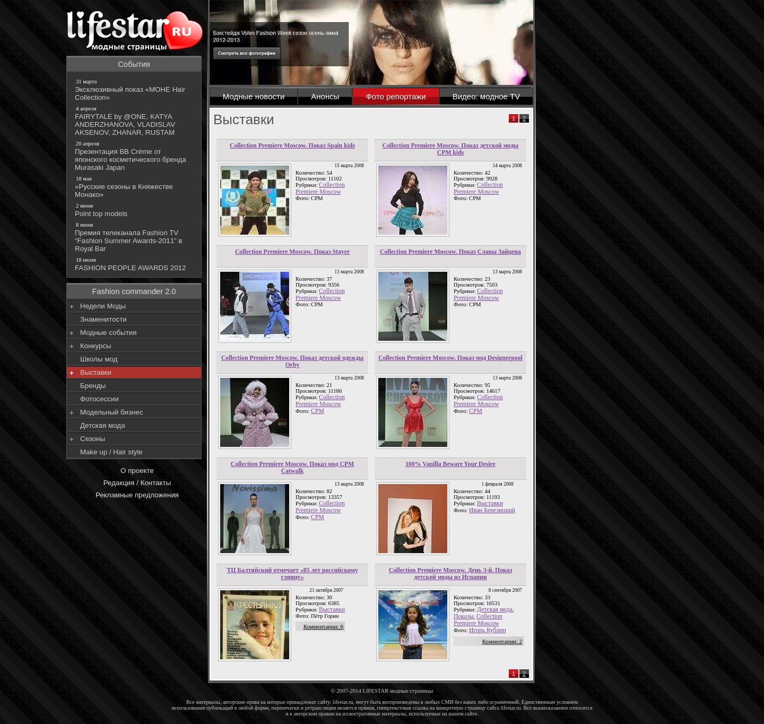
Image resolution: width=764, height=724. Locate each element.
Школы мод (98, 359)
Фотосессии (99, 399)
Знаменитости (103, 319)
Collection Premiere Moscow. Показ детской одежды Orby (292, 361)
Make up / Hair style (111, 452)
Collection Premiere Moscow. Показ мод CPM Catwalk (292, 468)
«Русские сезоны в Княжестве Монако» (135, 187)
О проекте (137, 471)
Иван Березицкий (492, 510)
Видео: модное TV (486, 96)
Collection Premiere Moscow (320, 188)
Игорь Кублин (487, 630)
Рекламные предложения (137, 495)
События (134, 64)
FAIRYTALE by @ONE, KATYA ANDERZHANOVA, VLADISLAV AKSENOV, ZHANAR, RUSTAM (135, 120)
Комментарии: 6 (323, 626)
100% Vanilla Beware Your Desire (450, 464)
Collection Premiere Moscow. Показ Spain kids (292, 145)
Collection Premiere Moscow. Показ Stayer (292, 251)
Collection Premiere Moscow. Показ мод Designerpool (450, 358)
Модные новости (254, 96)
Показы (464, 616)
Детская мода (495, 609)
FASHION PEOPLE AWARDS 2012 (135, 264)
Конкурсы (95, 346)
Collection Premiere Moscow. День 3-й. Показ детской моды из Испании (450, 574)
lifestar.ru (511, 708)
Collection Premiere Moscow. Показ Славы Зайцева (450, 251)
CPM (317, 411)
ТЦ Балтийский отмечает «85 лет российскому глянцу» (292, 574)
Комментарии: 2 (502, 641)
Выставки (490, 503)
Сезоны (92, 439)
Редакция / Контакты (137, 483)
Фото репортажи (396, 96)
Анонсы (325, 96)
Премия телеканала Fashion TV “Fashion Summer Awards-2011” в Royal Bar (135, 237)
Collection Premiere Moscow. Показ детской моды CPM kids (450, 149)
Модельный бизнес (111, 412)
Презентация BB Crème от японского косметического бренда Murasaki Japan (135, 155)
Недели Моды (103, 306)
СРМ (475, 411)
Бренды (93, 386)
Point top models (135, 210)
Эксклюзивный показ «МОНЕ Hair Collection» (135, 89)
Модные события (108, 333)
